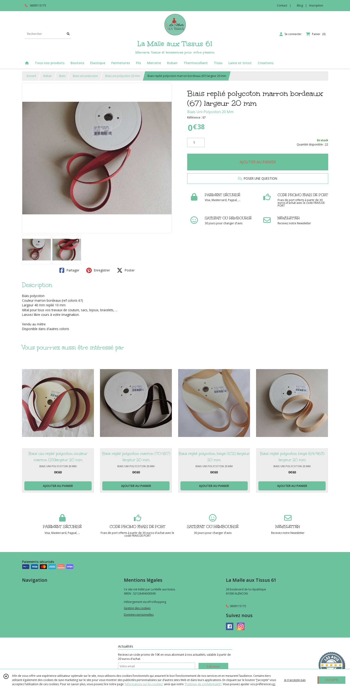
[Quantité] (196, 142)
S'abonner (213, 666)
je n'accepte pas (294, 680)
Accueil (31, 76)
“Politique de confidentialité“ (203, 684)
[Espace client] (290, 34)
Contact (282, 5)
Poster (126, 270)
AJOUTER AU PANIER (258, 162)
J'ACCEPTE (331, 680)
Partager (69, 270)
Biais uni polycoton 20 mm (122, 76)
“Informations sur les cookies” (143, 684)
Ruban (47, 76)
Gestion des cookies (137, 608)
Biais (62, 76)
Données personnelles (139, 615)
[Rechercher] (68, 34)
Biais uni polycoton (85, 76)
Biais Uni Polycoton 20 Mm (210, 111)
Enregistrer (98, 270)
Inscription (316, 5)
